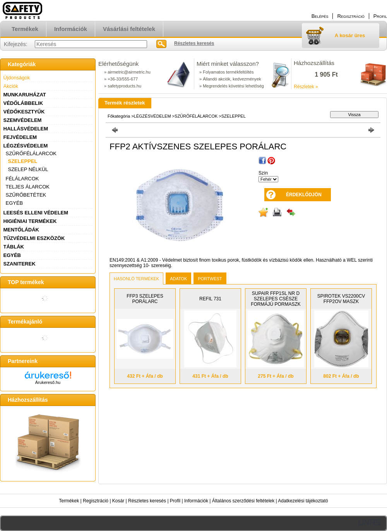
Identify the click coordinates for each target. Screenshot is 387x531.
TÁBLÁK (13, 247)
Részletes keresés (147, 501)
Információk (196, 501)
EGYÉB (14, 203)
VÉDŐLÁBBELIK (23, 103)
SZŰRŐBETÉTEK (26, 195)
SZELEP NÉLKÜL (28, 169)
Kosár (118, 501)
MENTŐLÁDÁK (21, 230)
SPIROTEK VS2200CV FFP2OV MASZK (341, 298)
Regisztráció (95, 501)
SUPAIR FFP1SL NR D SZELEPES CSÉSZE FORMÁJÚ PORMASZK (276, 299)
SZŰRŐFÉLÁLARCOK (31, 153)
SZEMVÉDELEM (22, 120)
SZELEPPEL (23, 161)
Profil (175, 501)
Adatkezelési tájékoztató (303, 501)
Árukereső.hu (47, 382)
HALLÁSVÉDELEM (25, 129)
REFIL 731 (210, 298)
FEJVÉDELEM (20, 137)
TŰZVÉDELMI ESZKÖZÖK (34, 238)
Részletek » (306, 86)
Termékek (69, 501)
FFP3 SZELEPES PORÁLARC (145, 298)
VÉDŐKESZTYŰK (24, 112)
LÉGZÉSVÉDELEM (25, 146)
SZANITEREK (19, 264)
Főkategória (119, 116)
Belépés (320, 16)
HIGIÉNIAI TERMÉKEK (30, 221)
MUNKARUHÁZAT (24, 95)
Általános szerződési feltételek (243, 501)
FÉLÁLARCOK (22, 179)
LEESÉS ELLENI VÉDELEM (35, 213)
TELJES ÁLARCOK (28, 187)
